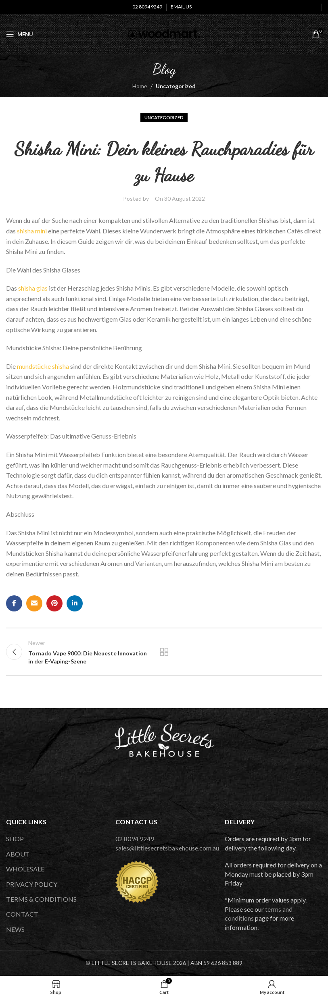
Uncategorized (176, 86)
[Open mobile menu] (19, 34)
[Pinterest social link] (54, 603)
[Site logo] (164, 33)
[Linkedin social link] (75, 603)
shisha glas (33, 288)
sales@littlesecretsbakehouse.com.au (167, 848)
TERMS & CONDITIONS (41, 899)
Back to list (163, 652)
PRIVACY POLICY (31, 884)
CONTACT (22, 914)
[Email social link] (34, 603)
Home (139, 86)
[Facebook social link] (14, 603)
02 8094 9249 (134, 838)
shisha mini (32, 231)
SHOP (15, 838)
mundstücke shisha (43, 366)
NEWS (15, 929)
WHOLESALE (25, 869)
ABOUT (17, 854)
